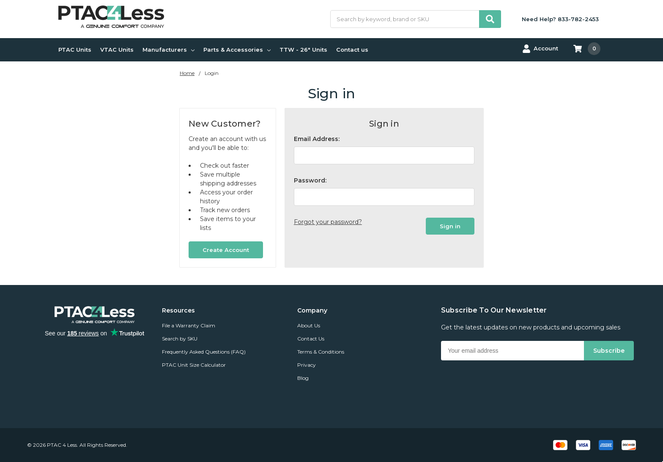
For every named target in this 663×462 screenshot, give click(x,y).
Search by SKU (179, 338)
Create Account (226, 249)
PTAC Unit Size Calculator (194, 365)
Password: (310, 180)
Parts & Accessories (237, 49)
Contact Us (310, 338)
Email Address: (317, 139)
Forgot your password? (328, 222)
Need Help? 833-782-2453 (560, 19)
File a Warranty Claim (188, 325)
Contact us (352, 49)
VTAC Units (117, 49)
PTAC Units (74, 49)
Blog (303, 378)
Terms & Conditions (320, 352)
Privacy (306, 365)
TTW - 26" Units (303, 49)
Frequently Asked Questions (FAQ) (204, 352)
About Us (308, 325)
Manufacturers (168, 49)
